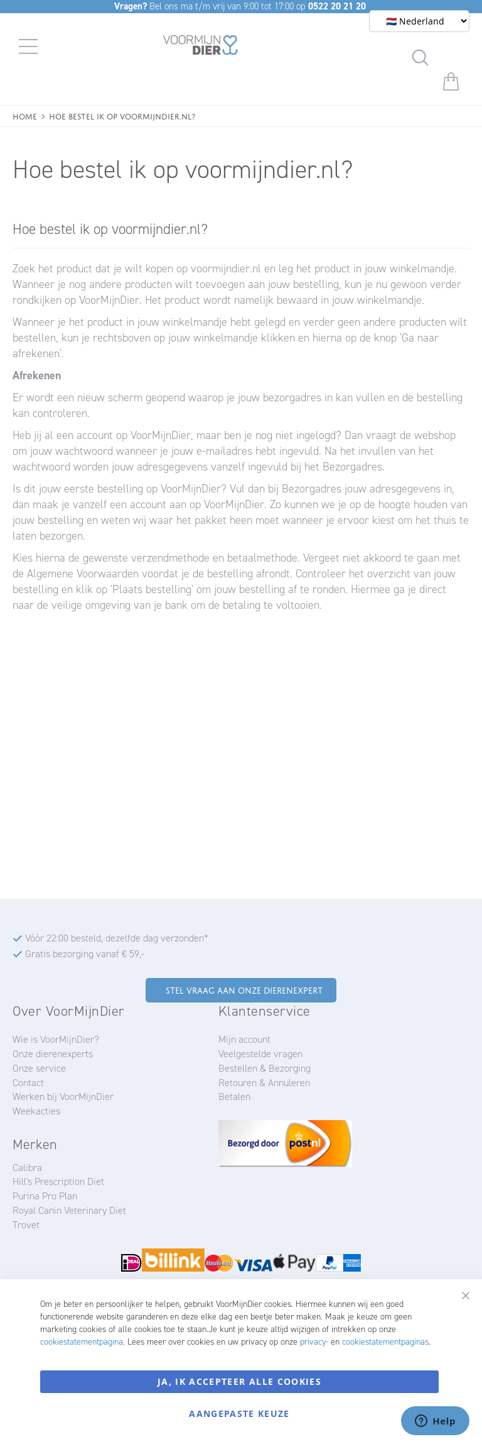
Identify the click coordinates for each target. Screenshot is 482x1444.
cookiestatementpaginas (385, 1342)
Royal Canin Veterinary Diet (69, 1210)
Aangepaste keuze (239, 1413)
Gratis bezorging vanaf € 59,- (84, 953)
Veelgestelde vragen (260, 1053)
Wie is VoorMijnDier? (56, 1039)
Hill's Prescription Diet (58, 1181)
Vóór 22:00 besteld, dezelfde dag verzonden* (116, 938)
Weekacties (36, 1111)
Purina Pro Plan (45, 1195)
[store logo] (200, 47)
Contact (28, 1082)
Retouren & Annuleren (264, 1082)
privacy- (314, 1342)
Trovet (26, 1224)
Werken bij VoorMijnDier (63, 1096)
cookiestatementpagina (81, 1342)
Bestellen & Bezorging (264, 1068)
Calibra (27, 1167)
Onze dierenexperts (53, 1053)
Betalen (234, 1096)
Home (25, 115)
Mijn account (244, 1039)
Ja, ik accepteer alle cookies (239, 1381)
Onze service (39, 1068)
